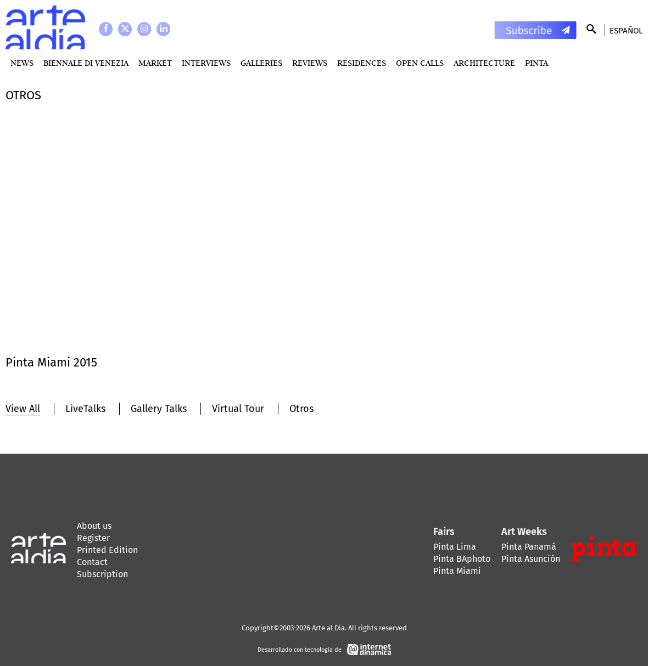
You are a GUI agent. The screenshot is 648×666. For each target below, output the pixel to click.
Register (93, 538)
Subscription (102, 574)
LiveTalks (85, 409)
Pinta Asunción (530, 559)
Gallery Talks (159, 409)
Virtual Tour (238, 409)
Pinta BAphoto (461, 559)
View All (22, 409)
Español (626, 31)
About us (94, 526)
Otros (301, 409)
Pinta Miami (457, 571)
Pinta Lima (454, 546)
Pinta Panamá (528, 546)
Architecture (484, 63)
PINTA (536, 63)
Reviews (309, 63)
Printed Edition (107, 550)
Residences (361, 63)
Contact (92, 562)
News (21, 63)
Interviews (206, 63)
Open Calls (420, 63)
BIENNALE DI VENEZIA (86, 63)
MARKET (155, 63)
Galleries (261, 63)
